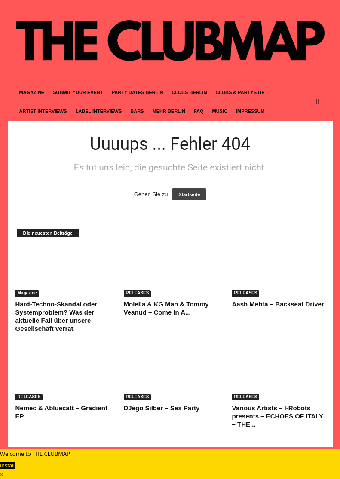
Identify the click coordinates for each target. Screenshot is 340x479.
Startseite (189, 194)
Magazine (27, 293)
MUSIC (219, 111)
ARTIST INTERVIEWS (43, 111)
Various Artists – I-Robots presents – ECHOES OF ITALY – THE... (277, 416)
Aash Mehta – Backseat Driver (278, 304)
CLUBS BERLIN (189, 92)
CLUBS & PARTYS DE (239, 92)
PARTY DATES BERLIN (137, 92)
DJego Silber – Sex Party (162, 408)
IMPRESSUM (250, 111)
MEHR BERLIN (168, 111)
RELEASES (137, 293)
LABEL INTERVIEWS (99, 111)
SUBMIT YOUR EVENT (78, 92)
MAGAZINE (32, 92)
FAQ (199, 111)
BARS (137, 111)
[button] (319, 101)
